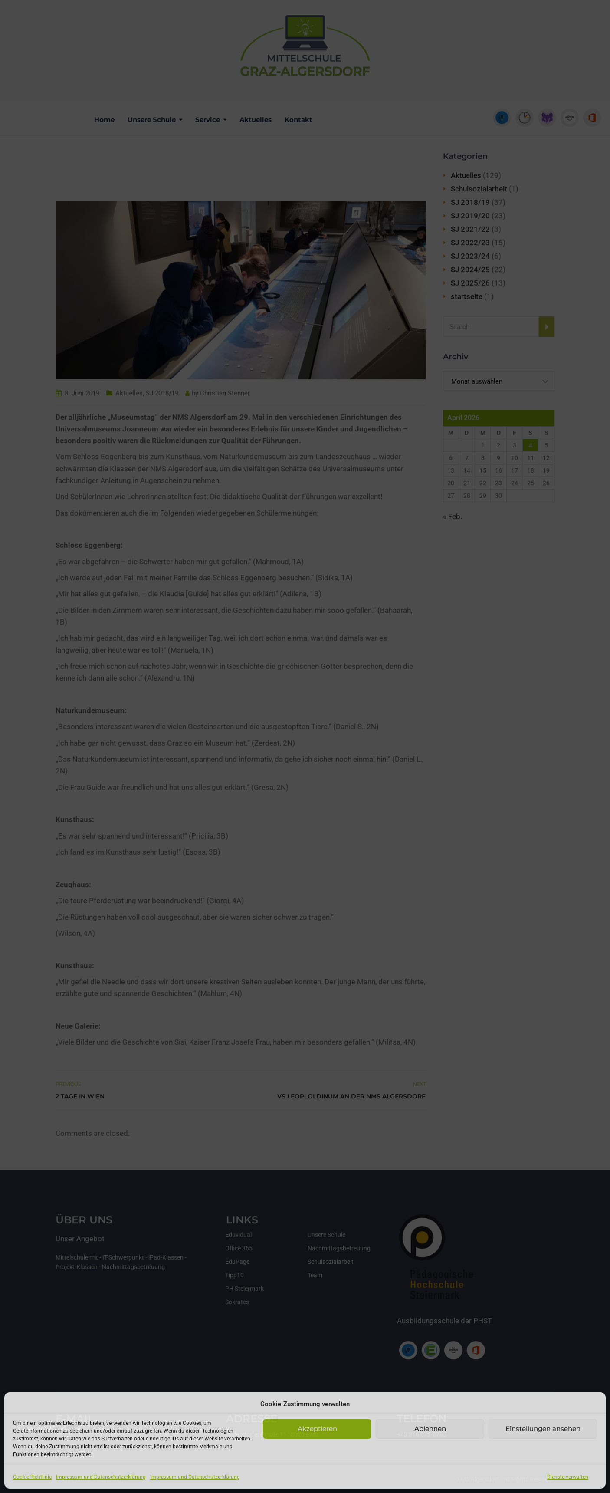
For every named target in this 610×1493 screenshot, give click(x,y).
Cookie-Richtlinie (32, 1477)
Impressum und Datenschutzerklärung (101, 1477)
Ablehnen (430, 1428)
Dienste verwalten (567, 1477)
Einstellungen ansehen (542, 1428)
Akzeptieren (317, 1428)
